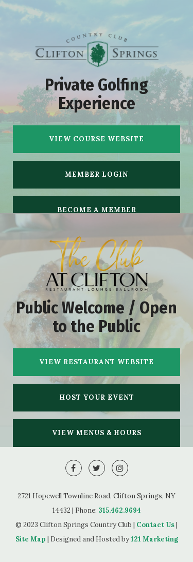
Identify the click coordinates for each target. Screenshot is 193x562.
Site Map (30, 539)
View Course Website (96, 139)
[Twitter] (97, 468)
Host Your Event (96, 397)
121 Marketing (154, 539)
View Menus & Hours (97, 432)
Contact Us (155, 524)
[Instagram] (120, 468)
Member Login (96, 174)
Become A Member (96, 209)
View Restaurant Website (96, 362)
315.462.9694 (119, 510)
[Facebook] (73, 468)
